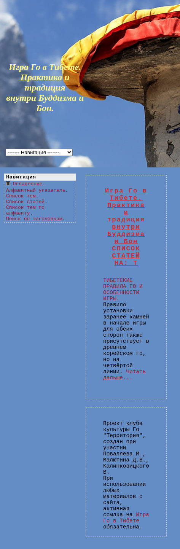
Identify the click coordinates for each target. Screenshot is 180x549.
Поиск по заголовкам (34, 219)
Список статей (25, 202)
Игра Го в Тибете (126, 518)
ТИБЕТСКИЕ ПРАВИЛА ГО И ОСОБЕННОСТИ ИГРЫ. (123, 289)
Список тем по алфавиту (25, 210)
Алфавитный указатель (35, 190)
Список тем (21, 196)
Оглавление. (29, 184)
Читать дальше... (124, 375)
